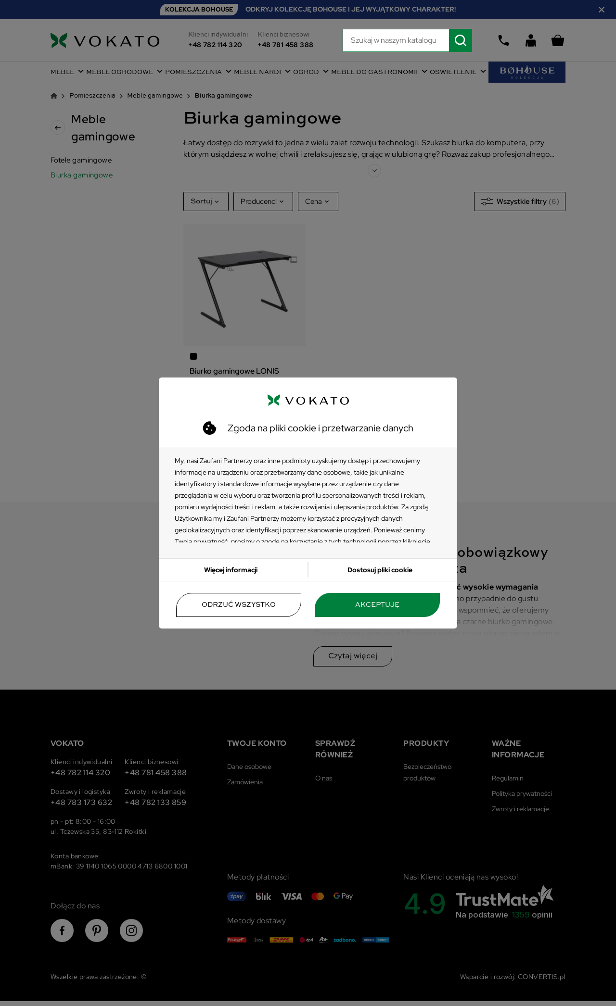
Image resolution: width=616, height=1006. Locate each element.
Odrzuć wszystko (239, 605)
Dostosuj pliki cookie (379, 570)
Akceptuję (377, 605)
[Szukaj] (408, 40)
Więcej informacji (230, 570)
